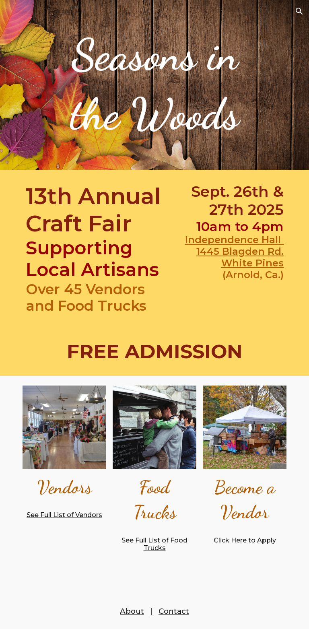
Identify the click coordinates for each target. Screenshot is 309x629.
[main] (154, 85)
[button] (299, 11)
